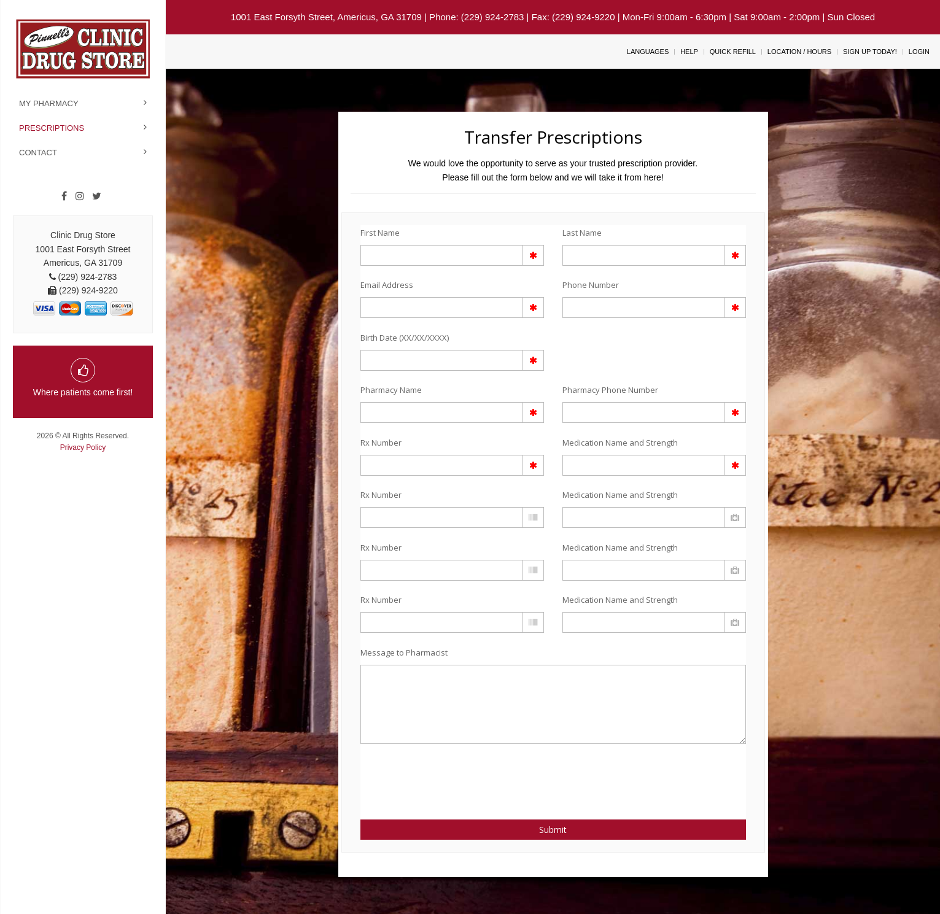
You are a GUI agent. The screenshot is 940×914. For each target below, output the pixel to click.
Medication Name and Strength (620, 442)
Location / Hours (799, 51)
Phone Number (590, 284)
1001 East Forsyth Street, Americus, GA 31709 (326, 17)
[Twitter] (96, 196)
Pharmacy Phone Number (610, 389)
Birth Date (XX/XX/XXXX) (404, 337)
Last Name (582, 232)
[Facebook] (64, 196)
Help (689, 51)
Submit (553, 829)
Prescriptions (51, 128)
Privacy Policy (83, 447)
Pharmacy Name (391, 389)
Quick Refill (733, 51)
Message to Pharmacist (404, 652)
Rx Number (381, 442)
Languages (648, 51)
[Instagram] (80, 196)
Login (919, 51)
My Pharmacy (49, 103)
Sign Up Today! (870, 51)
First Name (380, 232)
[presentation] (432, 774)
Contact (38, 152)
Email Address (386, 284)
